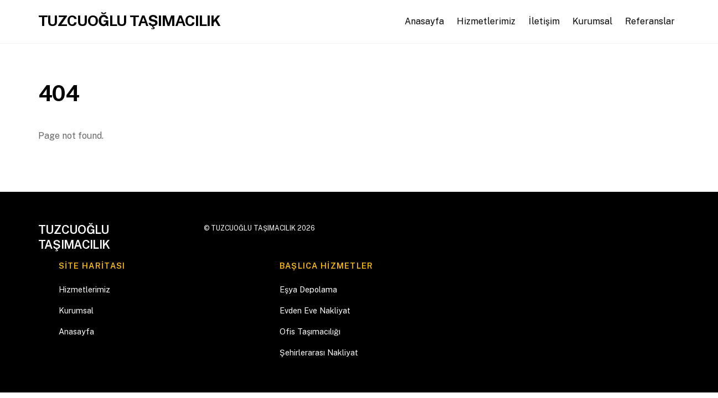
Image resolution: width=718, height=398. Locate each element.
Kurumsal (592, 21)
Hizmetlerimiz (486, 21)
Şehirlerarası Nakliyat (319, 352)
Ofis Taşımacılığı (310, 331)
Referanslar (650, 21)
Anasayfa (424, 21)
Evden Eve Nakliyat (315, 310)
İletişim (544, 21)
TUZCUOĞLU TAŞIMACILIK (253, 228)
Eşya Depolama (308, 289)
